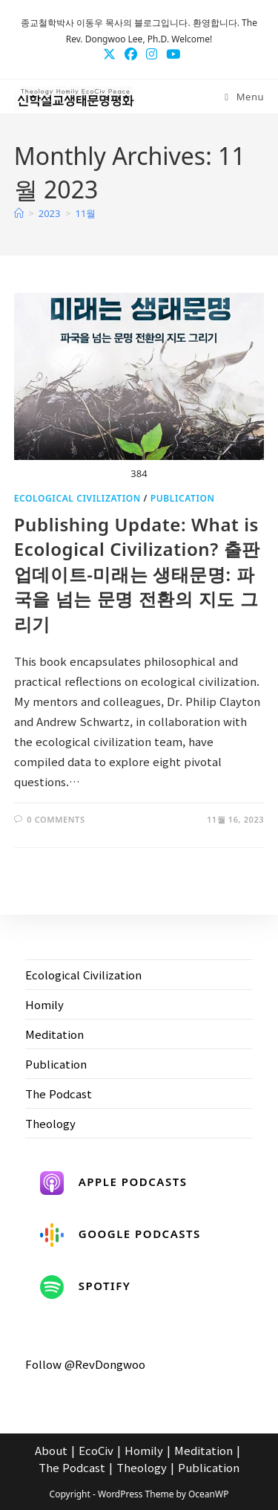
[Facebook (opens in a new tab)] (131, 53)
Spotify (85, 1287)
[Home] (19, 213)
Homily (44, 1004)
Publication (182, 498)
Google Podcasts (120, 1235)
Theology (50, 1123)
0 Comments (56, 819)
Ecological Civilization (77, 498)
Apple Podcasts (114, 1183)
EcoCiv (96, 1450)
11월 (86, 213)
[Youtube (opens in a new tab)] (171, 53)
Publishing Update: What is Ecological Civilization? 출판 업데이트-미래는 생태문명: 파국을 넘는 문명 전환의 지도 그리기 (137, 574)
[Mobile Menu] (244, 96)
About (51, 1450)
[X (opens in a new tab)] (109, 53)
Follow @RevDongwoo (85, 1364)
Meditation (54, 1034)
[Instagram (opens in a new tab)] (152, 53)
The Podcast (58, 1093)
